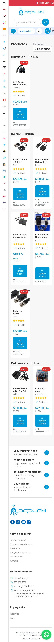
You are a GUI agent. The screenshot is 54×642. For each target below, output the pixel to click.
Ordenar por (38, 44)
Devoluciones (16, 556)
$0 (49, 31)
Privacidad (15, 548)
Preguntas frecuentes (20, 552)
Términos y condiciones (21, 544)
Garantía (14, 560)
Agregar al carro (20, 114)
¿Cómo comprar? (18, 540)
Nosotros (14, 613)
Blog (12, 618)
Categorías (25, 31)
